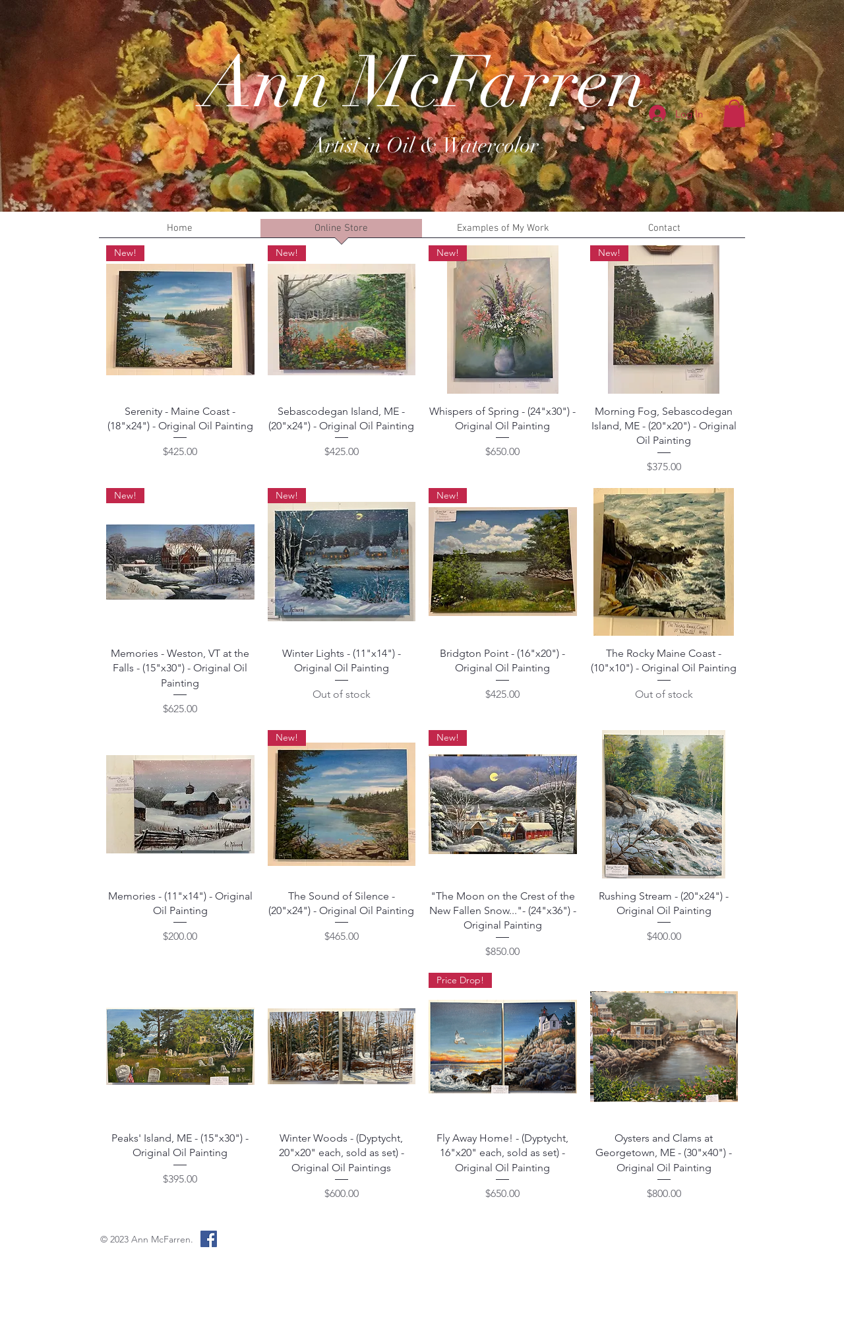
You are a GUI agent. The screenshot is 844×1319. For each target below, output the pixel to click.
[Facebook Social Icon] (208, 1239)
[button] (734, 113)
